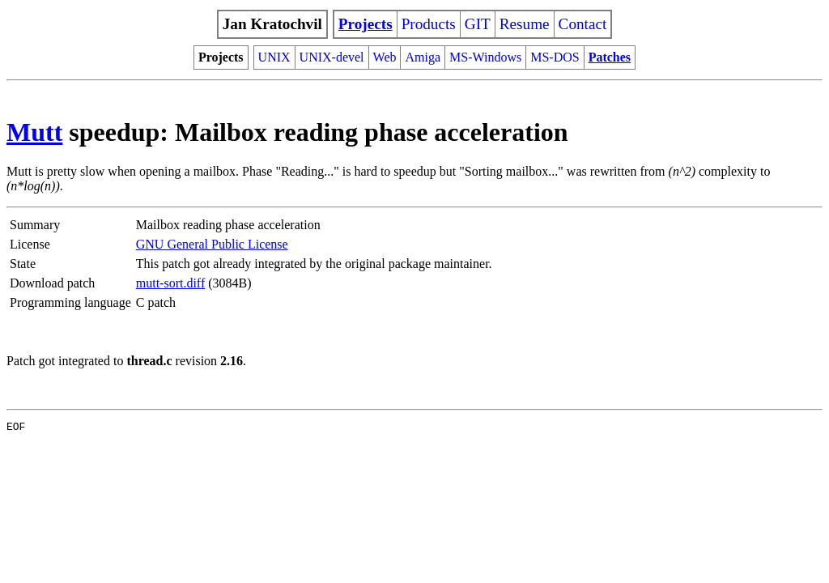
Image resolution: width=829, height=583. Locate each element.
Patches (610, 57)
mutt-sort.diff (170, 283)
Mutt (34, 132)
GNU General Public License (212, 244)
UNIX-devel (332, 57)
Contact (583, 23)
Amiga (422, 57)
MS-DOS (554, 57)
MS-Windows (485, 57)
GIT (478, 23)
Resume (525, 23)
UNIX (274, 57)
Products (429, 23)
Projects (365, 23)
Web (385, 57)
